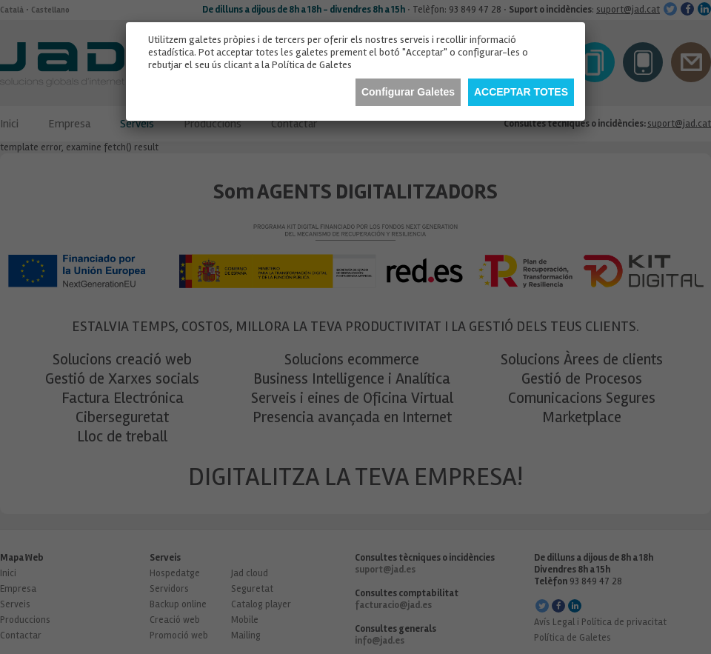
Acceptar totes (521, 92)
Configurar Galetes (408, 92)
